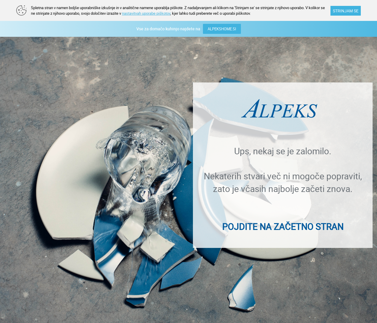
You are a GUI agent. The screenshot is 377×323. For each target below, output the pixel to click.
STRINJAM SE (345, 11)
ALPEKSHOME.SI (222, 29)
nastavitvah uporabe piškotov (146, 13)
